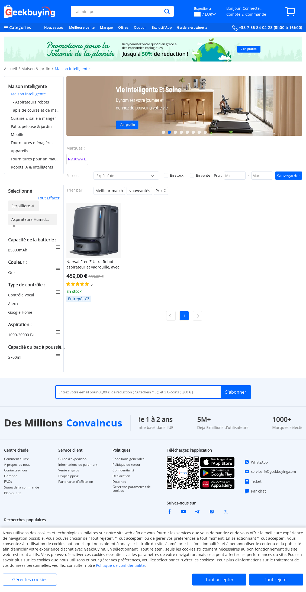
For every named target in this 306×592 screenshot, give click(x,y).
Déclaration (121, 476)
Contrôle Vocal (21, 294)
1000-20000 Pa (22, 334)
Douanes (119, 482)
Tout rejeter (276, 580)
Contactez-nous (16, 470)
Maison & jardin (35, 68)
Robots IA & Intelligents (32, 167)
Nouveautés (54, 27)
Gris (12, 272)
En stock (173, 175)
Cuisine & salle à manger (33, 118)
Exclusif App (162, 27)
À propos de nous (17, 465)
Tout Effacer (49, 197)
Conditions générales (128, 459)
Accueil (10, 68)
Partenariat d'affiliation (75, 482)
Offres (123, 27)
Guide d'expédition (72, 459)
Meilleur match (109, 190)
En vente (200, 175)
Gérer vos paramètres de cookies (131, 489)
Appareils (19, 150)
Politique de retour (126, 465)
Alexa (13, 303)
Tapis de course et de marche (35, 110)
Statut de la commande (21, 487)
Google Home (20, 312)
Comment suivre (16, 459)
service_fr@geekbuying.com (270, 471)
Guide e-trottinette (192, 27)
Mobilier (18, 134)
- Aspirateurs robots (31, 102)
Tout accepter (219, 580)
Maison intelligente (28, 93)
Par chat (255, 491)
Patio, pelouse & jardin (31, 126)
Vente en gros (68, 470)
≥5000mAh (18, 250)
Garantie (10, 476)
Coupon (140, 27)
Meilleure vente (82, 27)
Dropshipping (68, 476)
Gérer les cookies (29, 580)
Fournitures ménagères (32, 142)
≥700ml (15, 357)
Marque (106, 27)
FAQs (8, 482)
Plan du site (12, 493)
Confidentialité (123, 470)
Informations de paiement (77, 465)
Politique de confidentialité (120, 565)
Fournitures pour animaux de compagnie (35, 158)
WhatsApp (256, 462)
